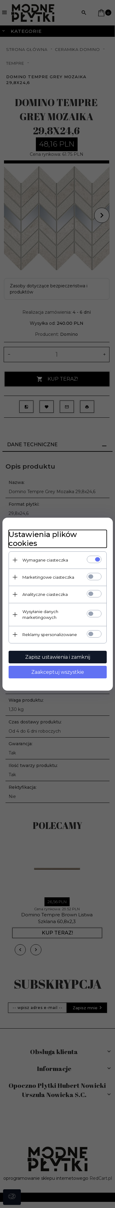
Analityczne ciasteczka (45, 594)
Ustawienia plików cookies (43, 539)
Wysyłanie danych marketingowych (40, 614)
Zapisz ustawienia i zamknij (57, 657)
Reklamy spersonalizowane (49, 634)
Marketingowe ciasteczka (48, 577)
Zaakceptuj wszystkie (57, 672)
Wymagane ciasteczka (45, 560)
